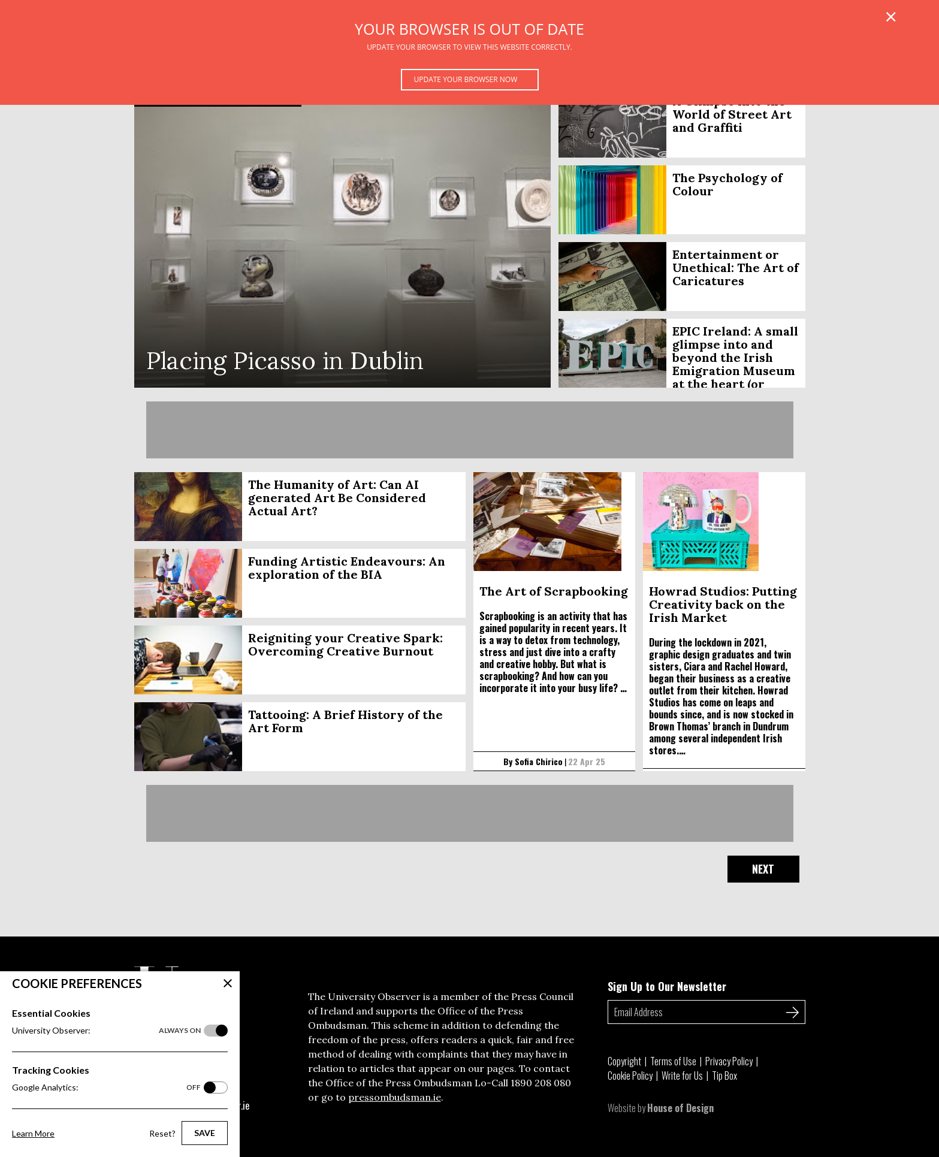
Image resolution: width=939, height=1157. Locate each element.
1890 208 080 (541, 1083)
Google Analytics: (106, 1087)
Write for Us (682, 1075)
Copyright (624, 1061)
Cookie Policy (630, 1075)
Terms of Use (673, 1061)
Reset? (162, 1133)
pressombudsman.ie (394, 1097)
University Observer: (106, 1030)
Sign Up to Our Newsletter (667, 986)
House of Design (680, 1108)
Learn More (33, 1133)
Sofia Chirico (539, 761)
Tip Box (724, 1075)
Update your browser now (466, 79)
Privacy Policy (729, 1061)
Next (763, 869)
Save (204, 1133)
